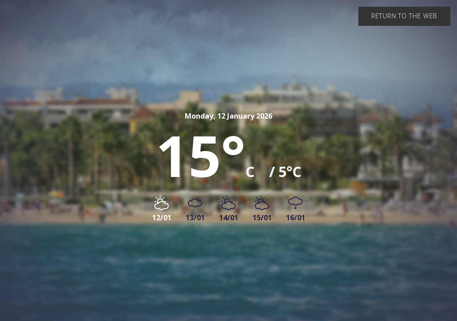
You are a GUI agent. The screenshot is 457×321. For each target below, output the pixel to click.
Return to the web (404, 16)
